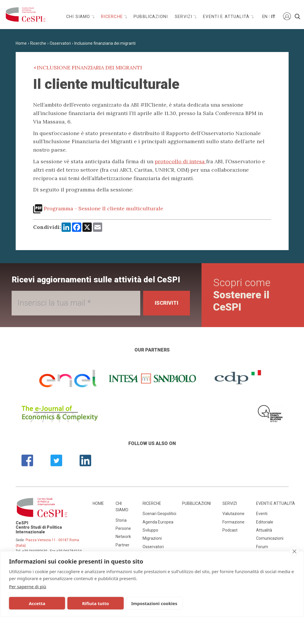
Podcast (230, 530)
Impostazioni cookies (154, 603)
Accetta (37, 603)
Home (21, 43)
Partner (122, 545)
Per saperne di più (27, 586)
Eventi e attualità (227, 16)
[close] (294, 551)
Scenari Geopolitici (159, 513)
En (264, 16)
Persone (123, 528)
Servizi (184, 16)
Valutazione (233, 513)
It (273, 16)
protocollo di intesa (180, 161)
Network (123, 536)
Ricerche (112, 16)
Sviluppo (150, 530)
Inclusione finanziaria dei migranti (105, 43)
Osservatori (60, 43)
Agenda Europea (158, 522)
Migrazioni (152, 538)
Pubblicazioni (151, 16)
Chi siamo (79, 16)
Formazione (233, 522)
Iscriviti (166, 303)
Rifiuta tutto (95, 603)
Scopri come (241, 295)
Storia (121, 520)
